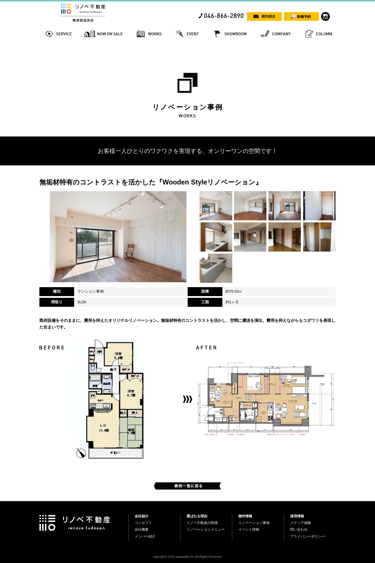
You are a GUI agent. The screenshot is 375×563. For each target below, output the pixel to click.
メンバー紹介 (145, 536)
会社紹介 (142, 516)
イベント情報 (248, 529)
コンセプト (143, 523)
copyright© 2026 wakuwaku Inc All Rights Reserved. (187, 556)
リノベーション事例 (254, 523)
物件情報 (245, 516)
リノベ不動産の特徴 (202, 523)
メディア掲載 (300, 523)
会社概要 (142, 529)
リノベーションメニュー (205, 529)
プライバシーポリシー (307, 536)
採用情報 (297, 516)
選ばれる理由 (196, 516)
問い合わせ (299, 529)
